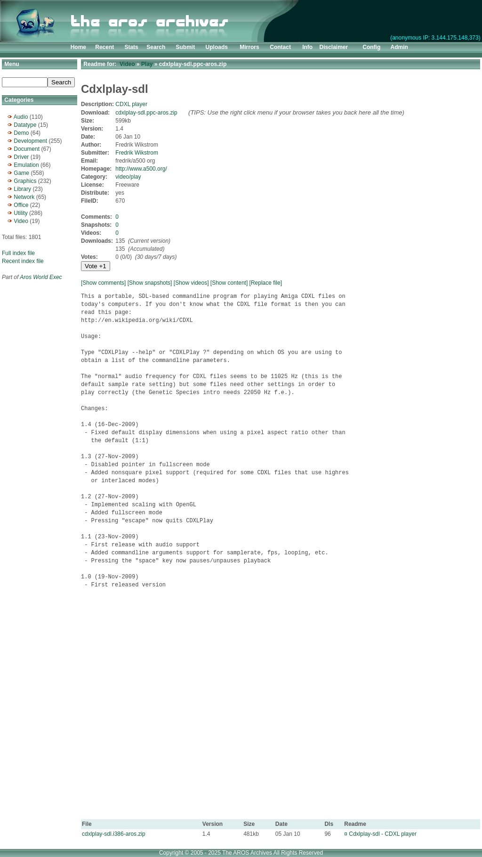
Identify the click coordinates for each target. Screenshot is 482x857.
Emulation (26, 165)
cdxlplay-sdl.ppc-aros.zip (146, 112)
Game (21, 173)
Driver (21, 157)
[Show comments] (103, 283)
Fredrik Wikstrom (136, 152)
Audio (21, 117)
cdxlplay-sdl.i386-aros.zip (113, 834)
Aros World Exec (41, 277)
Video (21, 221)
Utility (20, 213)
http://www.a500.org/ (141, 168)
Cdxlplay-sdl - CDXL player (383, 834)
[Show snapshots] (150, 283)
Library (22, 189)
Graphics (25, 181)
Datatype (25, 125)
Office (21, 205)
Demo (21, 133)
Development (30, 141)
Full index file (18, 253)
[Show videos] (191, 283)
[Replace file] (265, 283)
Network (24, 197)
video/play (128, 176)
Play (147, 64)
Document (27, 149)
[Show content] (229, 283)
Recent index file (23, 261)
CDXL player (131, 104)
